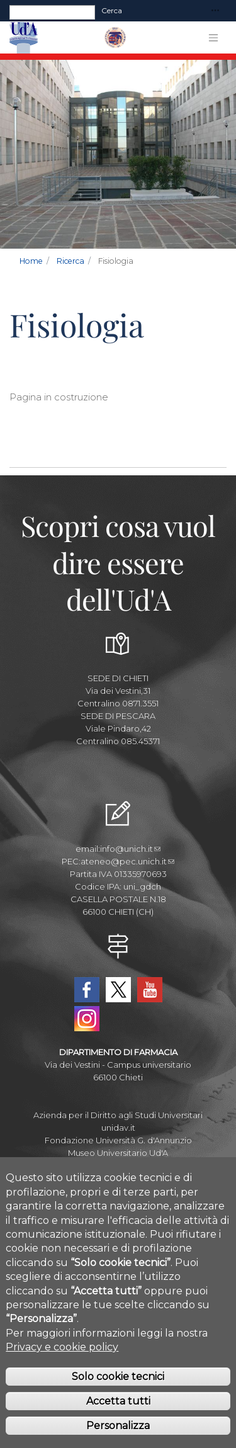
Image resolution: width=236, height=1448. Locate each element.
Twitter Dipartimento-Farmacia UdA (118, 989)
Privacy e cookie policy (62, 1364)
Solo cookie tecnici (118, 1394)
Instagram (87, 1018)
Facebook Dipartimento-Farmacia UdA (87, 989)
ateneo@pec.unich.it (127, 861)
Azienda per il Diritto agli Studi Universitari (118, 1115)
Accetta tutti (118, 1418)
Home (31, 261)
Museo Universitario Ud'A (118, 1153)
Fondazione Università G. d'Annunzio (118, 1140)
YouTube (150, 989)
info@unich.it (130, 849)
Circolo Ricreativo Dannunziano (118, 1165)
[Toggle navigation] (215, 11)
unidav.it (118, 1128)
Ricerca (70, 261)
